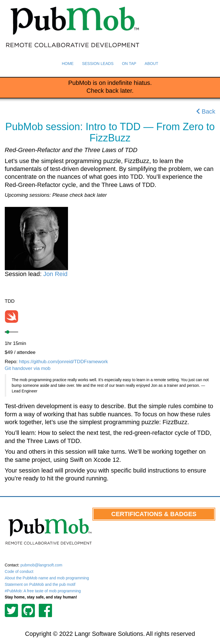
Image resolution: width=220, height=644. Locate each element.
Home (68, 63)
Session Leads (98, 63)
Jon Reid (55, 273)
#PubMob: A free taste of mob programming (43, 591)
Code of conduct (19, 571)
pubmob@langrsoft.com (41, 565)
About (151, 63)
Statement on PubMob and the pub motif (40, 584)
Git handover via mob (28, 368)
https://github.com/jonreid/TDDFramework (63, 361)
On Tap (129, 63)
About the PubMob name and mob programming (47, 578)
